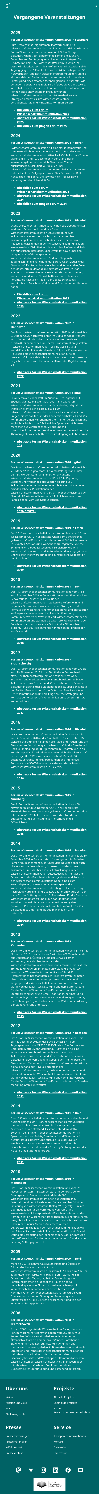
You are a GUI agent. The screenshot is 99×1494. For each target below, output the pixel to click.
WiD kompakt (14, 1447)
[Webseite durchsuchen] (95, 5)
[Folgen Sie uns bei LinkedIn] (55, 1470)
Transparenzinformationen (70, 1436)
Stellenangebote (16, 1414)
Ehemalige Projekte (65, 1403)
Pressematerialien (16, 1441)
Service (62, 1427)
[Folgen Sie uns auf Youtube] (80, 1470)
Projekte (64, 1388)
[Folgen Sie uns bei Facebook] (68, 1470)
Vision (9, 1397)
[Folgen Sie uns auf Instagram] (43, 1470)
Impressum (60, 1453)
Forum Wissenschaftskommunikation (72, 1410)
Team (9, 1408)
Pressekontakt (14, 1453)
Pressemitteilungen (17, 1436)
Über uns (17, 1388)
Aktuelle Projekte (64, 1397)
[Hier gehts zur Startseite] (7, 6)
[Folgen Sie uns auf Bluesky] (31, 1470)
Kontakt (58, 1441)
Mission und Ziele (16, 1403)
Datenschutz (61, 1447)
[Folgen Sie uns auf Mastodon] (18, 1470)
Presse (14, 1427)
